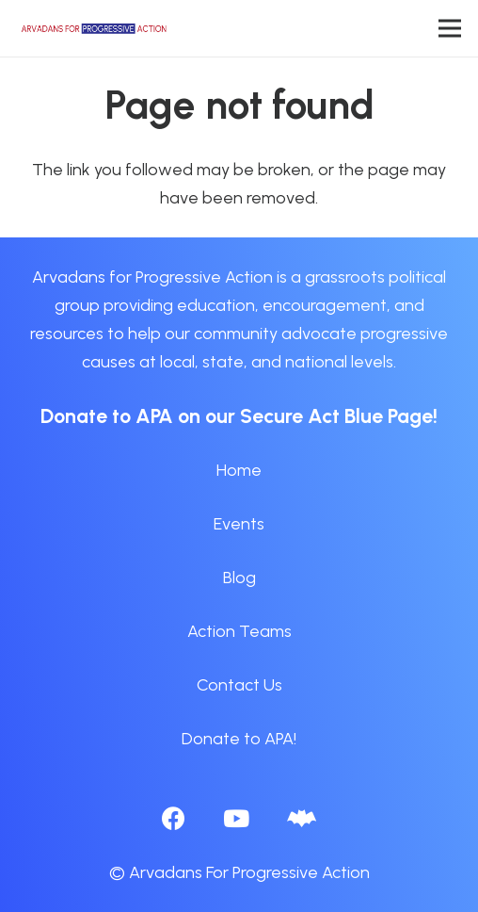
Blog (239, 577)
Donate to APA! (239, 738)
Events (239, 523)
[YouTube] (236, 818)
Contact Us (239, 685)
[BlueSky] (301, 818)
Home (239, 470)
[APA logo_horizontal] (94, 28)
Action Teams (239, 631)
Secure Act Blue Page (336, 416)
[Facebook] (173, 818)
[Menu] (450, 28)
